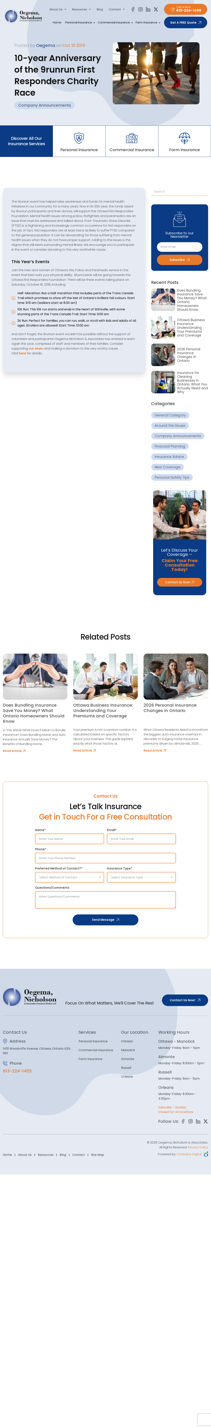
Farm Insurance (147, 22)
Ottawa (127, 1041)
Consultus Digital (189, 1159)
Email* (112, 830)
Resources (81, 9)
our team (36, 348)
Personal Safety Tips (172, 477)
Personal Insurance (79, 22)
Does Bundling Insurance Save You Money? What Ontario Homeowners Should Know (192, 300)
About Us (58, 9)
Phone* (40, 849)
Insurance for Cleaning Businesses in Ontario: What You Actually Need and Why (192, 383)
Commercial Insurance (115, 22)
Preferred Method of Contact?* (59, 868)
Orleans (127, 1076)
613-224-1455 (17, 1071)
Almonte (127, 1059)
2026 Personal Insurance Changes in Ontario (188, 355)
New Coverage (167, 467)
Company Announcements (44, 105)
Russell (126, 1068)
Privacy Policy (198, 1152)
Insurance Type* (119, 868)
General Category (170, 415)
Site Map (97, 1160)
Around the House (170, 425)
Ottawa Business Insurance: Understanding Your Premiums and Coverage (191, 328)
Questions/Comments (52, 888)
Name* (40, 830)
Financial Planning (170, 446)
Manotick (128, 1050)
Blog (100, 9)
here (22, 353)
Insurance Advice (169, 456)
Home (57, 22)
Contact (117, 9)
